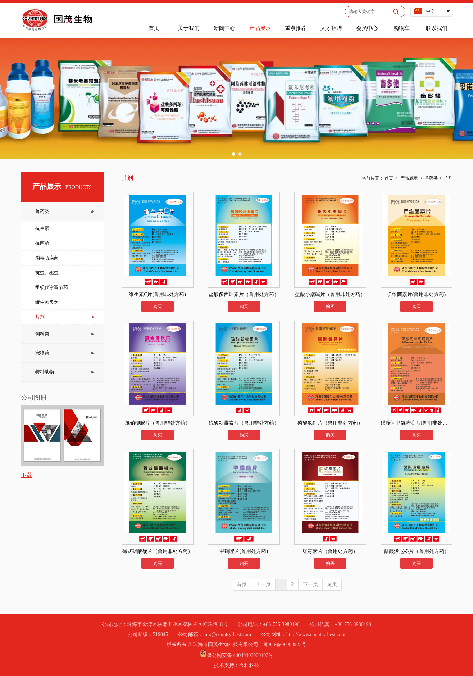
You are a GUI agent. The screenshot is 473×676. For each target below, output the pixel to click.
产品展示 (409, 178)
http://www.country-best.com (315, 634)
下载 (26, 475)
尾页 (332, 584)
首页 (389, 178)
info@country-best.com (227, 634)
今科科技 (249, 665)
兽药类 (431, 178)
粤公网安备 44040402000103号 (240, 655)
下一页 (310, 584)
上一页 (263, 584)
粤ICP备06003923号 (284, 644)
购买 (157, 306)
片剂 (448, 178)
